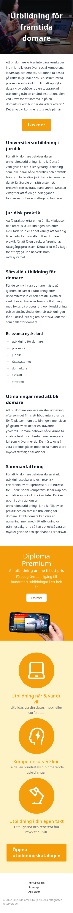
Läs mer (36, 124)
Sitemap (33, 887)
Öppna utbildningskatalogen (36, 852)
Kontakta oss (36, 882)
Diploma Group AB (30, 900)
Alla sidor (34, 891)
